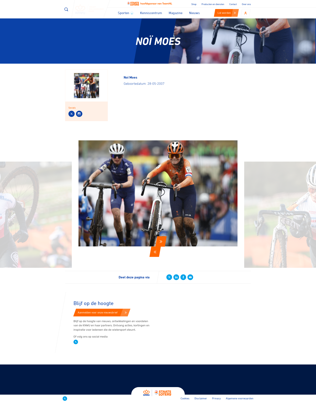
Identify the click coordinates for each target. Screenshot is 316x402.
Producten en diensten (213, 4)
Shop (193, 4)
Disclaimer (200, 398)
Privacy (216, 398)
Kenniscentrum (151, 13)
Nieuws (194, 13)
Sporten (125, 13)
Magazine (175, 13)
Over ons (246, 4)
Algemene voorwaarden (239, 398)
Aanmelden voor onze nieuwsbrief (102, 312)
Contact (233, 4)
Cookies (185, 398)
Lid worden (227, 12)
